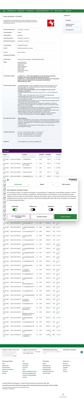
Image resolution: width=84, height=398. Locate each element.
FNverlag (32, 379)
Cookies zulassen (65, 216)
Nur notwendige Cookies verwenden (18, 216)
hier (58, 346)
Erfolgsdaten (58, 10)
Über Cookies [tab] (66, 184)
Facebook (65, 358)
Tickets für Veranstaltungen (29, 369)
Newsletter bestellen (69, 344)
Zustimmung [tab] (18, 184)
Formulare (25, 362)
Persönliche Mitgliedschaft (29, 367)
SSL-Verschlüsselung (21, 382)
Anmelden (68, 10)
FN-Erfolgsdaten (47, 364)
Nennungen (21, 10)
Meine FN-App (66, 360)
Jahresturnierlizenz (42, 10)
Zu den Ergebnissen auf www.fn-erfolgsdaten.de (28, 137)
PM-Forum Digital (54, 379)
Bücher (44, 358)
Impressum (5, 366)
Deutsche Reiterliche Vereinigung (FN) (20, 379)
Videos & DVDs (46, 367)
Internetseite (6, 21)
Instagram (65, 362)
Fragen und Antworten (7, 364)
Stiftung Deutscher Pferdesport (42, 379)
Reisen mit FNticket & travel (29, 366)
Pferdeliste (30, 10)
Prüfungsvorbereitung (48, 366)
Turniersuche (11, 10)
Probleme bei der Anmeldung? (70, 25)
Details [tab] (42, 184)
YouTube (65, 366)
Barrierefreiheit (6, 362)
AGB (3, 358)
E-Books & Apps (47, 362)
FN (51, 10)
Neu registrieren (70, 29)
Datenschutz (5, 360)
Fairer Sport (25, 360)
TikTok (64, 364)
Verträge (24, 371)
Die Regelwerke (46, 360)
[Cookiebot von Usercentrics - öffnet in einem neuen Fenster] (70, 180)
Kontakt (4, 367)
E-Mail (14, 350)
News (23, 364)
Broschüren (25, 358)
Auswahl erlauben (42, 216)
